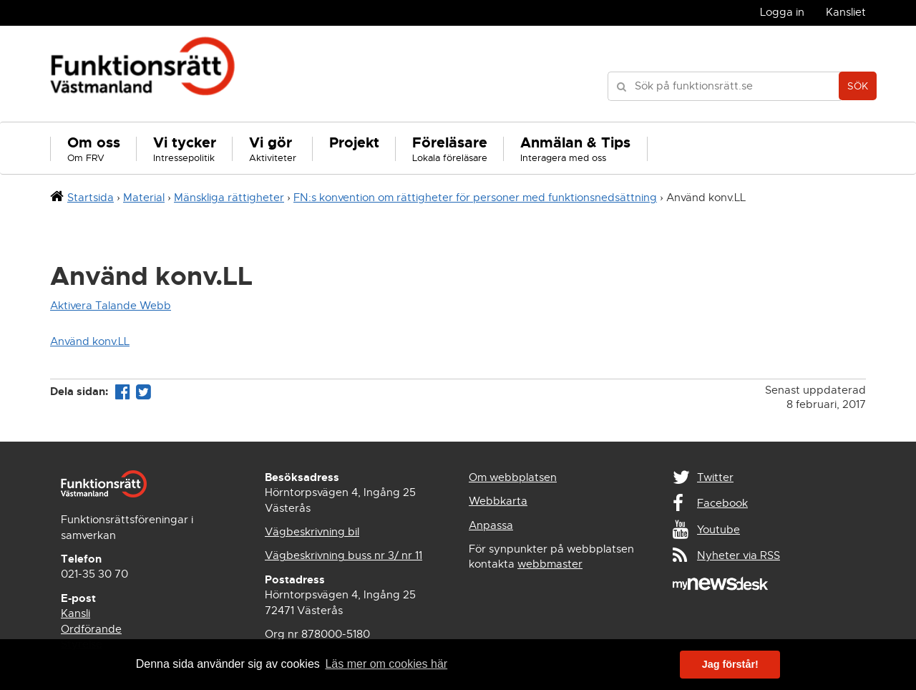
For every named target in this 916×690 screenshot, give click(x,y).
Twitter (715, 477)
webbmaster (550, 564)
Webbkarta (498, 501)
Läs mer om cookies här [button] (386, 664)
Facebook (722, 503)
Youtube (718, 529)
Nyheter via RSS (738, 555)
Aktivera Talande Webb (110, 305)
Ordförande (91, 629)
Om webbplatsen (513, 477)
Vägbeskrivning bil (312, 531)
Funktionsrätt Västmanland (142, 74)
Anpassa (491, 525)
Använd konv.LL (90, 341)
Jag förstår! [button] (730, 664)
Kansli (75, 613)
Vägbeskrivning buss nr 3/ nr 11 (343, 555)
